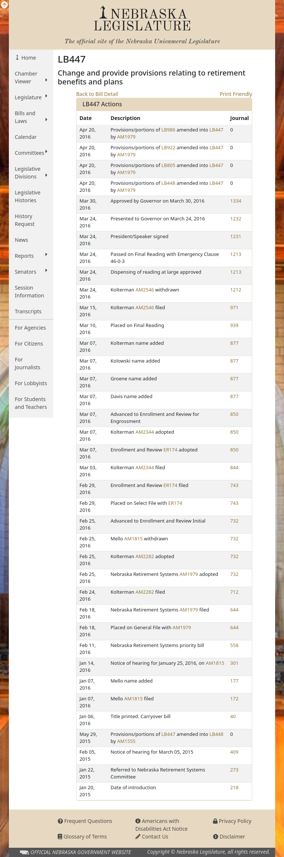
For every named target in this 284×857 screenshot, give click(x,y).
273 (234, 769)
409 (234, 751)
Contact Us (151, 836)
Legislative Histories (27, 196)
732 (234, 520)
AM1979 (126, 136)
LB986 (169, 129)
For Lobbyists (31, 383)
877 (234, 343)
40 (233, 716)
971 (234, 307)
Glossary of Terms (82, 836)
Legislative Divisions (31, 172)
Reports (31, 255)
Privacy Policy (232, 820)
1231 (235, 236)
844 (234, 467)
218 (234, 787)
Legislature (31, 97)
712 (234, 591)
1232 (235, 218)
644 (234, 609)
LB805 (169, 165)
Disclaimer (229, 836)
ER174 (170, 449)
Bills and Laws (31, 117)
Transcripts (28, 311)
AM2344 (145, 431)
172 (234, 698)
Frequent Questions (85, 820)
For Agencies (30, 327)
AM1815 (133, 538)
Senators (31, 271)
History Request (25, 220)
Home (28, 57)
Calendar (26, 136)
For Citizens (29, 343)
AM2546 (145, 289)
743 (234, 485)
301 (234, 663)
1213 (235, 254)
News (21, 239)
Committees (31, 152)
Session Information (29, 291)
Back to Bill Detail (97, 93)
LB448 (169, 183)
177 (234, 680)
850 (234, 414)
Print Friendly (236, 93)
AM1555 (126, 741)
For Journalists (27, 363)
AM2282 (145, 556)
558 (234, 645)
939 (234, 325)
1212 (235, 289)
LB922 (169, 147)
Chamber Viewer (31, 77)
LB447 (216, 129)
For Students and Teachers (31, 403)
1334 (235, 200)
